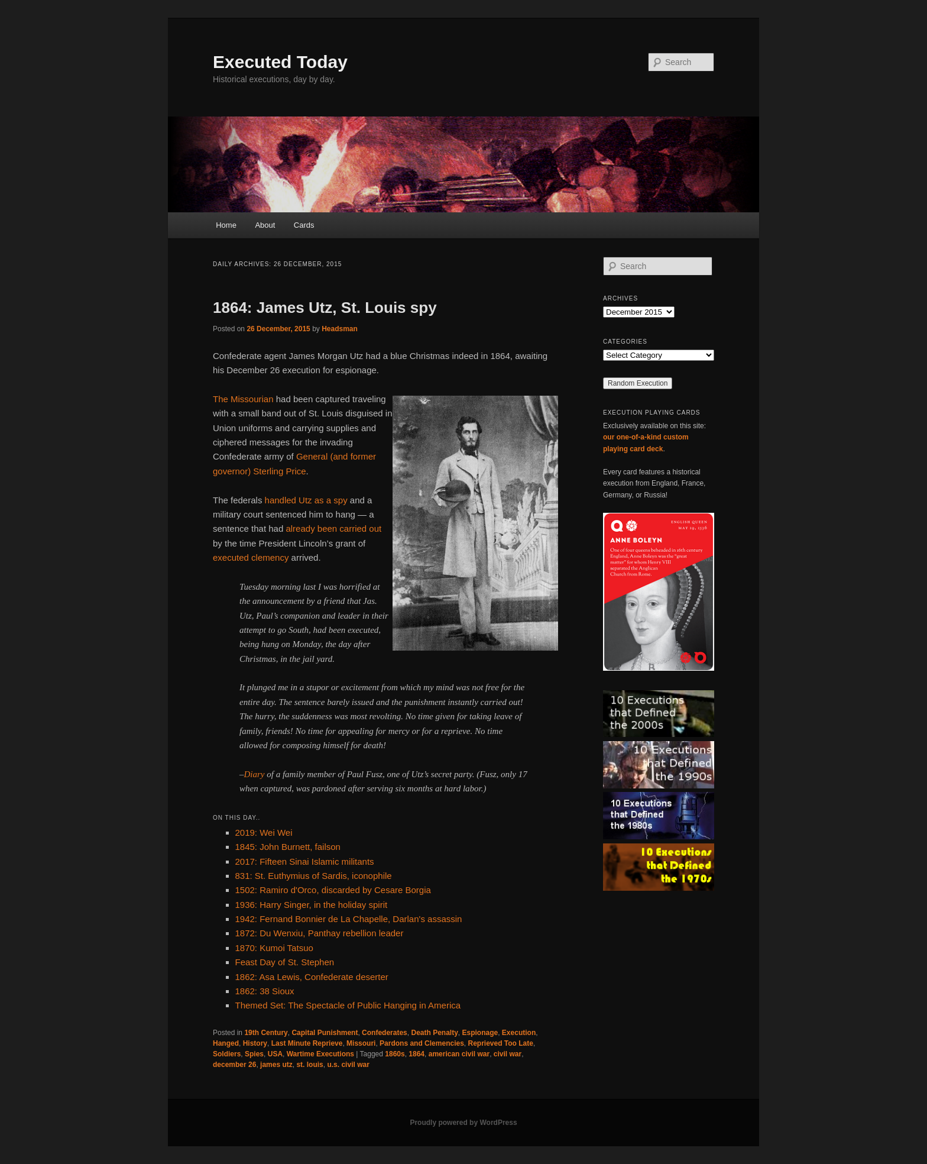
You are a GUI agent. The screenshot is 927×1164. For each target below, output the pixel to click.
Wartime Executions (320, 1054)
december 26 (234, 1064)
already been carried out (333, 528)
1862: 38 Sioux (264, 991)
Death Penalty (434, 1033)
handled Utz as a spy (306, 500)
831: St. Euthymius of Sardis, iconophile (313, 876)
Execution (519, 1033)
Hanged (226, 1043)
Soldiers (227, 1054)
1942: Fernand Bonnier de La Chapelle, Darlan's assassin (348, 919)
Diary (254, 774)
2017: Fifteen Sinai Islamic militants (304, 861)
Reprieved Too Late (500, 1043)
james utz (276, 1064)
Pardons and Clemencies (422, 1043)
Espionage (480, 1033)
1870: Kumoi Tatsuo (274, 948)
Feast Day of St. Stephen (285, 962)
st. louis (309, 1064)
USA (275, 1054)
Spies (254, 1054)
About (265, 225)
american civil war (459, 1054)
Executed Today (280, 62)
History (255, 1043)
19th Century (265, 1033)
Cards (304, 225)
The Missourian (243, 399)
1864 (416, 1054)
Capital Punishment (324, 1033)
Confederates (384, 1033)
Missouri (360, 1043)
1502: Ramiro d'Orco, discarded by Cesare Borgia (333, 890)
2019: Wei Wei (264, 832)
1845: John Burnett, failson (288, 847)
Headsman (340, 329)
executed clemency (251, 557)
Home (226, 225)
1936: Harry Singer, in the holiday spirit (311, 905)
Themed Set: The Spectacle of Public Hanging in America (348, 1005)
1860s (394, 1054)
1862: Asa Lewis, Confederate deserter (311, 977)
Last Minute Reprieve (307, 1043)
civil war (507, 1054)
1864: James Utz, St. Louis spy (325, 307)
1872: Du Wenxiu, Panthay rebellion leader (319, 933)
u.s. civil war (348, 1064)
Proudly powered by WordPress (463, 1122)
